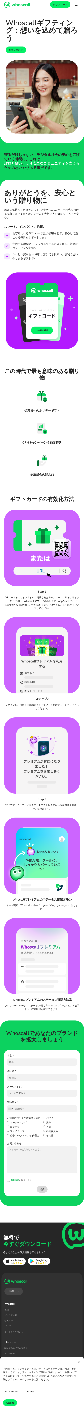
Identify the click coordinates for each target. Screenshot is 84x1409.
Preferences (12, 1391)
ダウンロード (60, 4)
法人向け (8, 1320)
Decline (29, 1391)
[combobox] (10, 1108)
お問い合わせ (16, 49)
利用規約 (15, 1180)
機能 (6, 1309)
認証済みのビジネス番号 (15, 1348)
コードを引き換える (13, 1331)
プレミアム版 (10, 1315)
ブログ (7, 1326)
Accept (10, 1402)
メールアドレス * (16, 1086)
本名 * (10, 1055)
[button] (76, 4)
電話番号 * (13, 1102)
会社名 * (11, 1071)
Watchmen (9, 1353)
